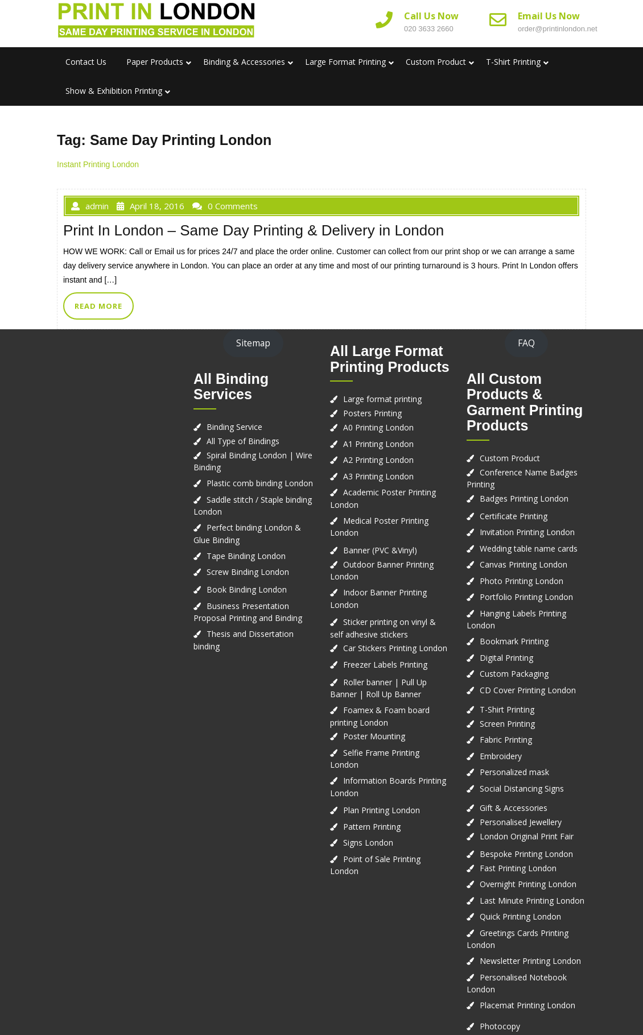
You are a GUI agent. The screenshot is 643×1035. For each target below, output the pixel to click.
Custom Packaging (514, 673)
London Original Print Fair (527, 836)
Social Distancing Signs (522, 788)
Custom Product (436, 61)
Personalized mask (514, 772)
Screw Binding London (248, 571)
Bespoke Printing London (526, 853)
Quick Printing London (520, 916)
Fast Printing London (518, 868)
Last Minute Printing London (532, 900)
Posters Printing (372, 413)
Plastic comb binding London (260, 483)
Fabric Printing (506, 739)
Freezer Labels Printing (385, 664)
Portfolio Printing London (526, 596)
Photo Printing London (521, 581)
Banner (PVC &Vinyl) (380, 550)
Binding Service (234, 426)
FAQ (526, 343)
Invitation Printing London (527, 532)
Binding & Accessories (244, 61)
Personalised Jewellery (521, 822)
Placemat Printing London (527, 1005)
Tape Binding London (246, 555)
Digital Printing (506, 657)
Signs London (368, 842)
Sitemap (253, 343)
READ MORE (98, 306)
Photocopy (500, 1026)
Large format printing (382, 399)
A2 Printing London (378, 459)
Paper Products (154, 61)
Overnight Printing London (528, 884)
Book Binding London (247, 589)
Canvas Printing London (523, 564)
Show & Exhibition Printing (113, 90)
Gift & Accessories (513, 807)
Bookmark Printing (514, 641)
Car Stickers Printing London (395, 648)
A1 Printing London (378, 443)
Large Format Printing (345, 61)
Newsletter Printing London (530, 960)
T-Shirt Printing (513, 61)
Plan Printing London (381, 810)
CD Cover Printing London (528, 690)
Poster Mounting (374, 736)
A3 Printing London (378, 476)
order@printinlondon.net (557, 28)
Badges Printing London (524, 498)
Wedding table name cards (529, 548)
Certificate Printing (513, 516)
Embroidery (501, 756)
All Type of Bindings (243, 441)
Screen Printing (507, 723)
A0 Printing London (378, 427)
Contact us (85, 61)
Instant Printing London (98, 164)
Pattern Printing (372, 826)
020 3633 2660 (429, 28)
